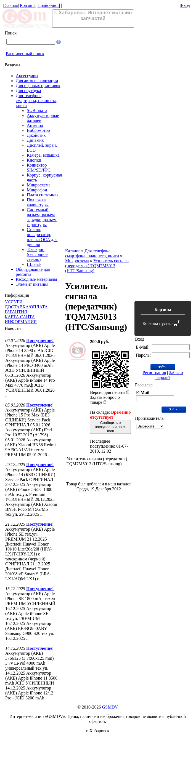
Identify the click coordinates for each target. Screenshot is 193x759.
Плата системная (43, 195)
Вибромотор (38, 130)
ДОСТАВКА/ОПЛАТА (26, 306)
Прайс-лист (48, 5)
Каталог (72, 250)
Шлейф (34, 264)
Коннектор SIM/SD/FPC (39, 167)
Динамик (35, 140)
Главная (10, 5)
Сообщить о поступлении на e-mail (110, 427)
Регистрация (154, 372)
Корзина (28, 5)
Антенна (35, 125)
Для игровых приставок (38, 85)
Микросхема (39, 185)
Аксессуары (27, 75)
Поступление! (40, 340)
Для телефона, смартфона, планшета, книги (36, 100)
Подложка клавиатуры (38, 202)
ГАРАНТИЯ (16, 311)
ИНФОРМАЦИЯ (21, 321)
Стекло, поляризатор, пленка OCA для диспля (42, 237)
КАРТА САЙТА (20, 316)
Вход (185, 5)
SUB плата (37, 110)
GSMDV (110, 707)
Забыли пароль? (169, 375)
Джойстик (36, 135)
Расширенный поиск (25, 53)
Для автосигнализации (37, 80)
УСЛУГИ (14, 302)
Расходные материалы (36, 279)
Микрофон (37, 190)
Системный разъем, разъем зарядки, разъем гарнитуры (42, 217)
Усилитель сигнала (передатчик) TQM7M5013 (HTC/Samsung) (97, 265)
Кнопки (34, 160)
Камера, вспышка (43, 155)
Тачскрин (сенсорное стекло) (37, 254)
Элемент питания (32, 284)
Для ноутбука (28, 90)
